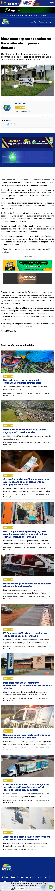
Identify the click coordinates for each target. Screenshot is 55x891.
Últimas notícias (8, 877)
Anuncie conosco (45, 22)
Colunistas (42, 877)
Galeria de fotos (27, 877)
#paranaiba (8, 376)
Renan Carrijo (10, 802)
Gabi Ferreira (10, 395)
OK (13, 888)
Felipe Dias (6, 549)
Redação (9, 444)
